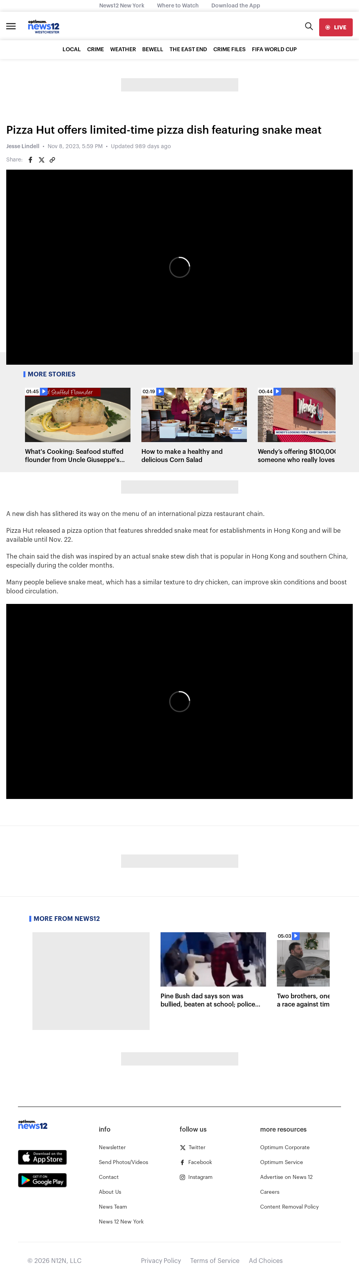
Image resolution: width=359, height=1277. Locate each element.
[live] (336, 27)
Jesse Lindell (22, 146)
